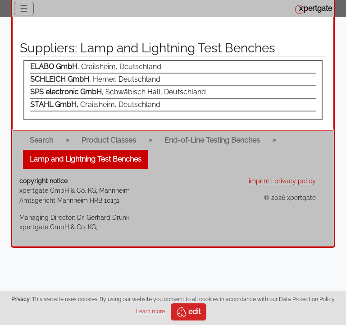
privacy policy (295, 181)
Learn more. (151, 311)
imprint (259, 181)
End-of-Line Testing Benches (212, 140)
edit (188, 312)
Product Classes (109, 140)
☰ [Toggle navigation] (24, 8)
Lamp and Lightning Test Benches (85, 159)
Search (41, 140)
